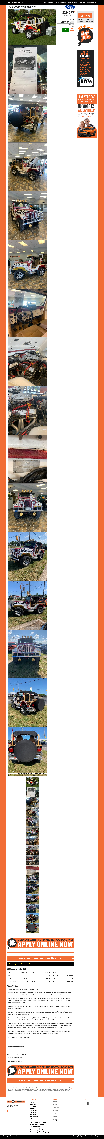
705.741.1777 (12, 1111)
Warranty (82, 3)
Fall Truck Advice (35, 1126)
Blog (44, 1122)
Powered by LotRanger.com (93, 1136)
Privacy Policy (77, 1136)
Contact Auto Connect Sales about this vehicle (46, 958)
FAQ (31, 1122)
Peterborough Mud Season (38, 1130)
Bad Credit (38, 1122)
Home (44, 3)
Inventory (50, 3)
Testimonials (90, 3)
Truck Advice (34, 1124)
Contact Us (70, 3)
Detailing (43, 1124)
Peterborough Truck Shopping (39, 1132)
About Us (76, 3)
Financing (56, 3)
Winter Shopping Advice (37, 1128)
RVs (96, 3)
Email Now (85, 16)
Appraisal (63, 3)
